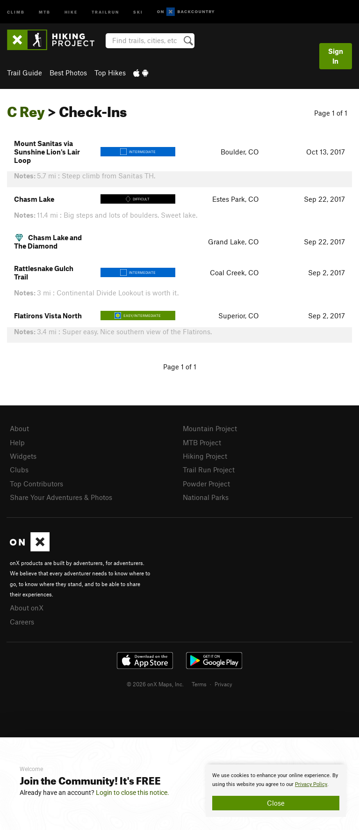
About (19, 428)
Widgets (23, 456)
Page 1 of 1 (330, 113)
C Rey (26, 109)
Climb (16, 11)
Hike (71, 11)
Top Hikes (110, 72)
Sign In (335, 56)
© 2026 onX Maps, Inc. (155, 684)
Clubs (19, 469)
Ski (138, 11)
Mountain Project (210, 428)
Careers (22, 621)
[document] (275, 790)
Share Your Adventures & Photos (61, 497)
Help (17, 442)
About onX (26, 607)
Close (276, 803)
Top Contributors (36, 483)
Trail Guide (24, 72)
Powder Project (206, 483)
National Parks (206, 497)
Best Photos (68, 72)
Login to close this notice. (132, 792)
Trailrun (105, 11)
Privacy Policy (311, 784)
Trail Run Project (209, 469)
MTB (44, 11)
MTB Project (202, 442)
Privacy (223, 684)
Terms (199, 684)
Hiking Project (205, 456)
